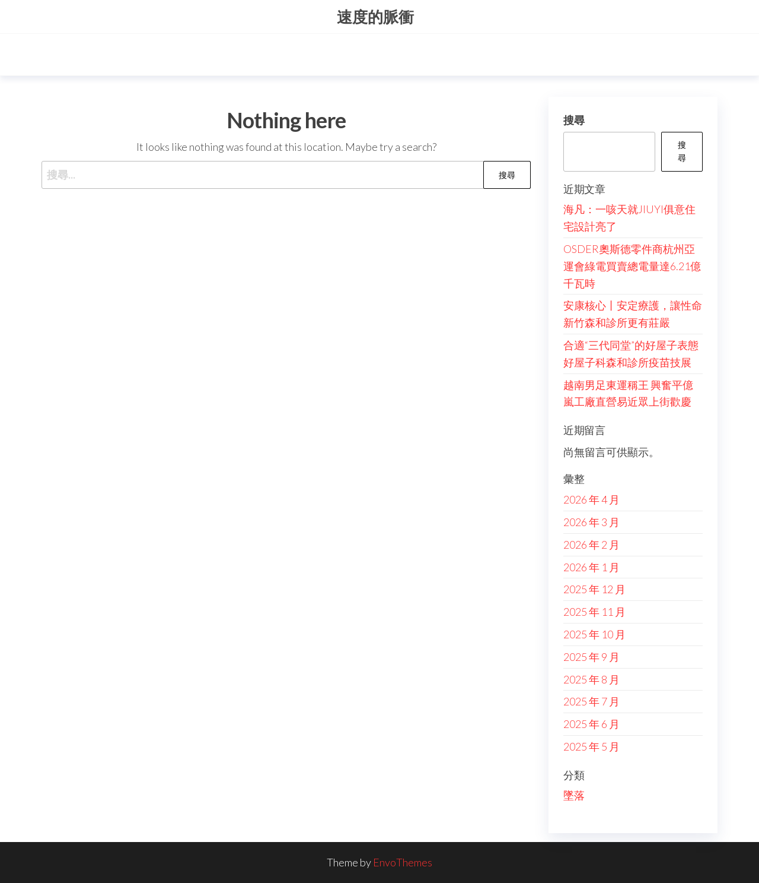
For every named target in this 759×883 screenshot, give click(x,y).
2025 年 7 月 (591, 701)
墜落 (574, 795)
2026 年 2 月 (591, 544)
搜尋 (574, 119)
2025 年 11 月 (594, 611)
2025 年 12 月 (594, 589)
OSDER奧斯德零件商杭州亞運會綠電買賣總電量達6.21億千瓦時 (632, 266)
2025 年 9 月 (591, 656)
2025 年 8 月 (591, 679)
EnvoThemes (402, 862)
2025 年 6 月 (591, 723)
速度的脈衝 (375, 16)
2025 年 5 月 (591, 746)
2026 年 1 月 (591, 567)
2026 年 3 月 (591, 521)
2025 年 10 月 (594, 634)
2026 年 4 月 (591, 499)
